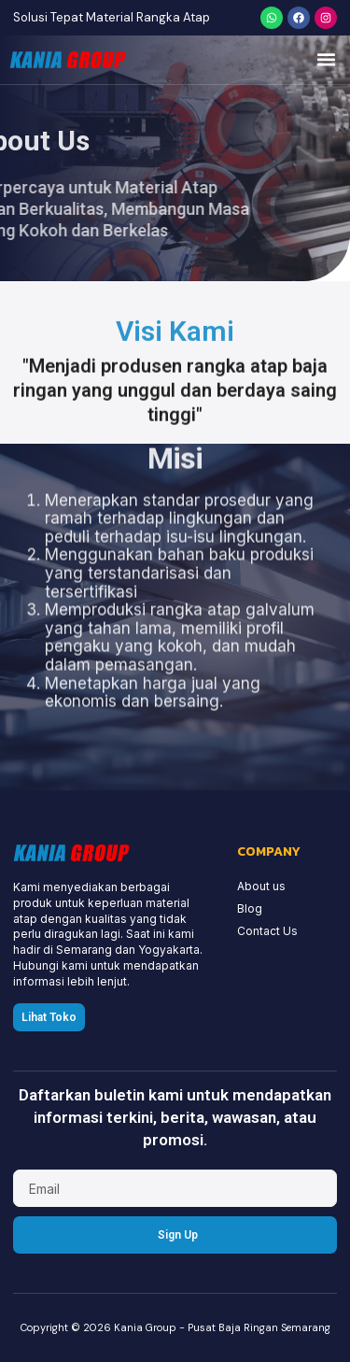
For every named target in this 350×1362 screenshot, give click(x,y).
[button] (327, 60)
